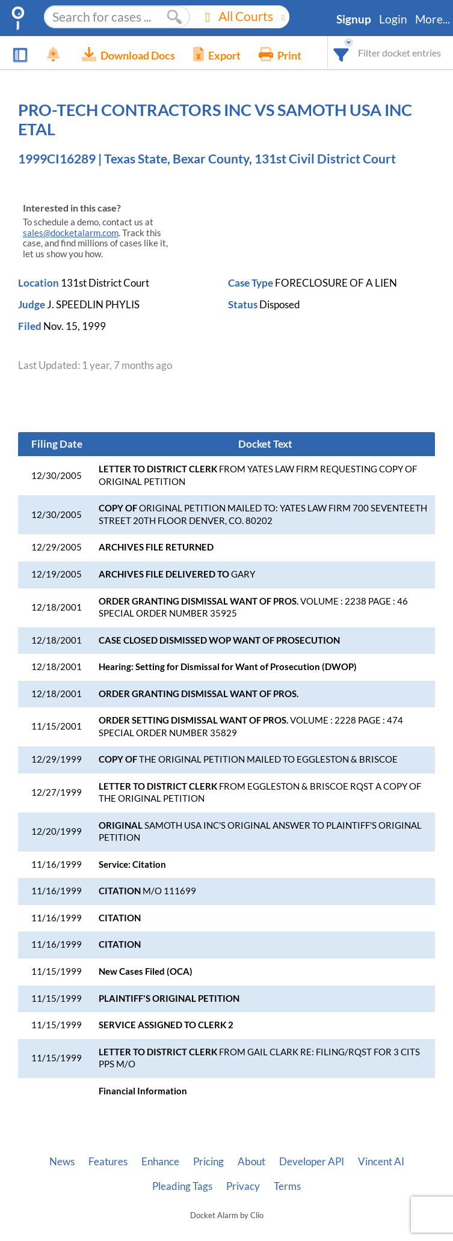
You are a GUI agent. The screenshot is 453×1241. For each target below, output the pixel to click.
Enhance (160, 1162)
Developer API (311, 1162)
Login (393, 19)
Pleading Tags (182, 1186)
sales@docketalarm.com (71, 233)
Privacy (243, 1186)
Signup (353, 19)
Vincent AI (381, 1162)
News (62, 1162)
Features (108, 1162)
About (251, 1162)
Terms (287, 1186)
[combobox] (341, 52)
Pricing (208, 1162)
